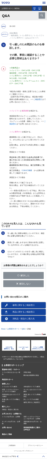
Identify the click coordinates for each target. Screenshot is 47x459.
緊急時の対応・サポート (11, 369)
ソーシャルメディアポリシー (23, 451)
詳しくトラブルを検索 (31, 399)
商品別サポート (7, 379)
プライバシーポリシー (35, 445)
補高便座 (14, 35)
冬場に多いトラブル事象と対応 (11, 400)
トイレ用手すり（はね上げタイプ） (25, 38)
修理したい (6, 384)
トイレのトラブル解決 (9, 386)
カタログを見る (34, 8)
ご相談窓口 (37, 99)
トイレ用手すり (26, 35)
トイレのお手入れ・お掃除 (11, 417)
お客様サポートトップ (14, 365)
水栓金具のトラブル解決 (32, 386)
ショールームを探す (39, 8)
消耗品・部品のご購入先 (24, 319)
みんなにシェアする (9, 456)
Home (3, 329)
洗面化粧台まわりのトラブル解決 (11, 395)
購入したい (6, 407)
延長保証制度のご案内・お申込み (32, 429)
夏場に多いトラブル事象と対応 (33, 395)
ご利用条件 (12, 445)
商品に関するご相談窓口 (24, 312)
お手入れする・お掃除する (12, 414)
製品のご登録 (7, 434)
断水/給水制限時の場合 (31, 375)
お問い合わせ (7, 427)
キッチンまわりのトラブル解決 (33, 390)
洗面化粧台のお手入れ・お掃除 (33, 422)
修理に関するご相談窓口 (24, 305)
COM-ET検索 (27, 170)
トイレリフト (39, 35)
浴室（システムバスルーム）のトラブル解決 (10, 390)
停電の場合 (27, 372)
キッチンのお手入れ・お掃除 (11, 422)
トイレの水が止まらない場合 (11, 373)
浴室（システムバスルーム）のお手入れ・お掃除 (32, 418)
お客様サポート (13, 329)
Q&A (23, 329)
